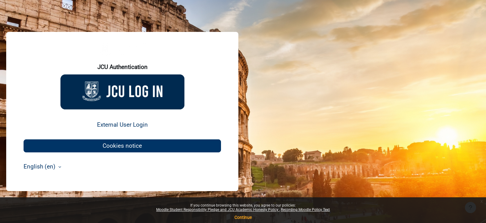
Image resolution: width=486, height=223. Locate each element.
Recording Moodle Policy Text (305, 210)
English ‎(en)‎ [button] (40, 166)
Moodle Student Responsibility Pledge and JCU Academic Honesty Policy (217, 210)
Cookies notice (122, 145)
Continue (243, 217)
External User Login (122, 124)
